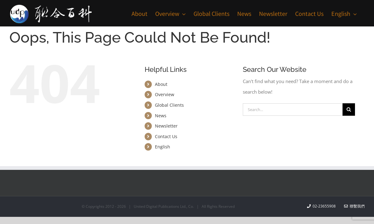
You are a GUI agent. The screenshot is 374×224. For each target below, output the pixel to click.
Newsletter (166, 126)
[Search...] (293, 109)
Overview (164, 94)
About (161, 84)
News (160, 116)
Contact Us (166, 136)
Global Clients (169, 105)
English (162, 147)
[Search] (349, 109)
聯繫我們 (354, 206)
